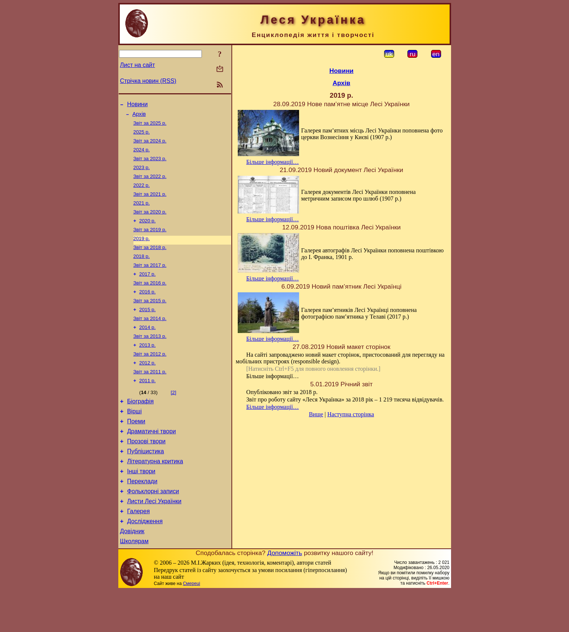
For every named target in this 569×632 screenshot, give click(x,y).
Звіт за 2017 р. (150, 280)
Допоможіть (284, 594)
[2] (173, 417)
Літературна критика (155, 493)
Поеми (136, 449)
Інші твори (141, 504)
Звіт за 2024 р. (150, 145)
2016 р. (147, 309)
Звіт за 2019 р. (150, 241)
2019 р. (141, 251)
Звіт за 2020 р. (150, 222)
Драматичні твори (151, 460)
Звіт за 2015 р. (150, 318)
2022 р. (141, 193)
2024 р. (141, 155)
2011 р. (147, 405)
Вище (316, 414)
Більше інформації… (272, 162)
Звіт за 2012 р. (150, 376)
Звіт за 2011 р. (150, 395)
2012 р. (147, 386)
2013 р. (147, 366)
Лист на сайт (137, 65)
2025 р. (141, 135)
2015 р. (147, 328)
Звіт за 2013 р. (150, 357)
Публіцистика (145, 482)
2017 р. (147, 289)
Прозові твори (146, 471)
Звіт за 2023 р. (150, 164)
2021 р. (141, 212)
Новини (137, 105)
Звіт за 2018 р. (150, 260)
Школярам (134, 582)
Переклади (142, 515)
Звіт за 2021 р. (150, 203)
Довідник (132, 571)
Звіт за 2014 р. (150, 337)
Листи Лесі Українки (154, 538)
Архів (139, 116)
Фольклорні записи (153, 527)
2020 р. (147, 232)
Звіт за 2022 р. (150, 183)
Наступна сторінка (350, 414)
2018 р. (141, 270)
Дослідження (145, 560)
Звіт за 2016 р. (150, 299)
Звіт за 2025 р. (150, 126)
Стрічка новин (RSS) (148, 81)
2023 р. (141, 174)
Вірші (134, 438)
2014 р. (147, 347)
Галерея (138, 549)
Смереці (191, 624)
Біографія (140, 427)
